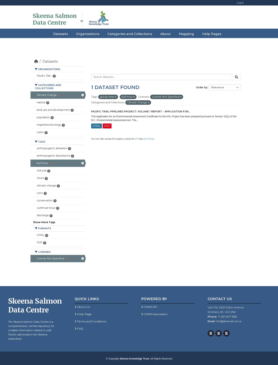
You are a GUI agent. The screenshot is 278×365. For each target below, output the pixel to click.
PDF (107, 126)
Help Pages (211, 34)
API (137, 138)
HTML (96, 126)
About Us (82, 307)
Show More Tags (44, 222)
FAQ (79, 328)
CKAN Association (154, 314)
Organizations (87, 34)
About (165, 34)
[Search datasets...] (161, 77)
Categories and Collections (129, 34)
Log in (240, 2)
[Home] (36, 61)
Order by (201, 87)
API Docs (148, 138)
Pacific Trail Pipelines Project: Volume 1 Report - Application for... (140, 111)
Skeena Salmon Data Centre (55, 19)
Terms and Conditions (90, 321)
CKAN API (149, 307)
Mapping (186, 34)
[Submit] (236, 77)
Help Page (83, 314)
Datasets (60, 34)
